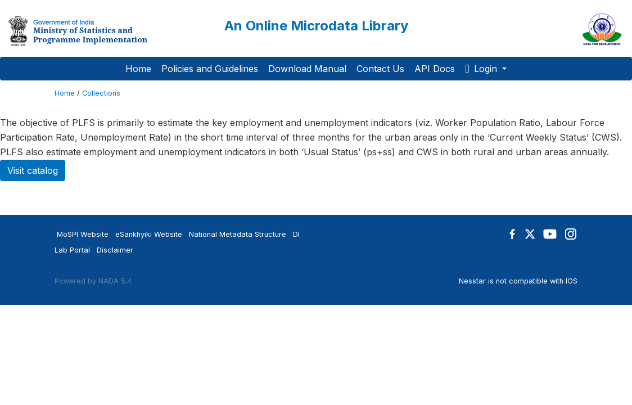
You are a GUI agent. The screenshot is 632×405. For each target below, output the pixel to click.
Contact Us (380, 68)
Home (138, 68)
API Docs (434, 68)
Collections (101, 93)
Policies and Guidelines (209, 68)
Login (482, 68)
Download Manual (307, 68)
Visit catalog (32, 170)
